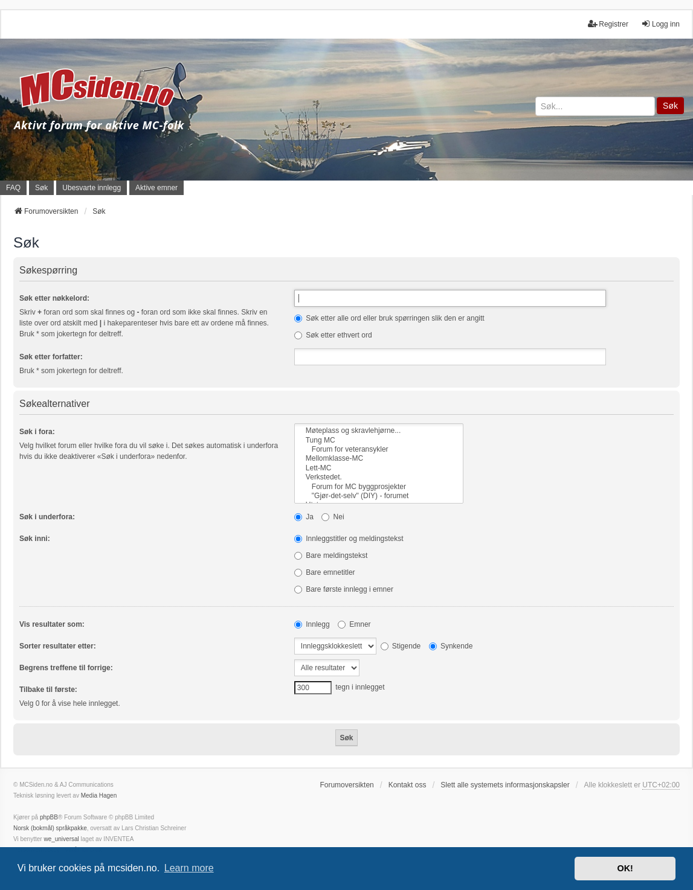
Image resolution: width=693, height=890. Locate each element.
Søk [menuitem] (41, 188)
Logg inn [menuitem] (660, 23)
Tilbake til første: (48, 689)
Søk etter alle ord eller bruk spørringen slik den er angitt (389, 318)
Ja (304, 517)
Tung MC (378, 440)
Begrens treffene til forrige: (66, 668)
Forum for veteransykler (378, 449)
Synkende (451, 646)
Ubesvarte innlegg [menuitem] (91, 188)
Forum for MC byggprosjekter (378, 486)
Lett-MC (378, 468)
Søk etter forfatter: (51, 357)
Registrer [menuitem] (608, 23)
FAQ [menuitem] (13, 188)
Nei (332, 517)
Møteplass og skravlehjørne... (378, 430)
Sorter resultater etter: (57, 646)
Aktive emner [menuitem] (156, 188)
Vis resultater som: (52, 624)
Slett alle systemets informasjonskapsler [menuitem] (504, 785)
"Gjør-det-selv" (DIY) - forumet (378, 496)
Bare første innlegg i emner (343, 589)
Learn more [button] (189, 868)
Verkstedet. (378, 477)
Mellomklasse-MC (378, 458)
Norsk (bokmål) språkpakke (50, 828)
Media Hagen (99, 795)
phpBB (49, 817)
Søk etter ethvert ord (333, 335)
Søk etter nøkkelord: (54, 298)
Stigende (401, 646)
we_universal (61, 839)
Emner (354, 624)
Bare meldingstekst (330, 555)
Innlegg (312, 624)
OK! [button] (625, 868)
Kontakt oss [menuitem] (407, 785)
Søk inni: (34, 538)
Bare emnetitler (324, 572)
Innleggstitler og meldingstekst (349, 538)
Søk (670, 105)
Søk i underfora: (47, 517)
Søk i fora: (37, 431)
